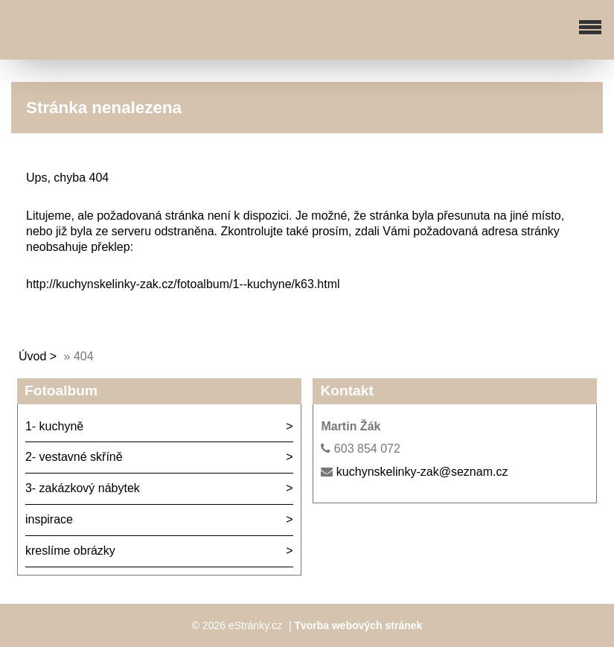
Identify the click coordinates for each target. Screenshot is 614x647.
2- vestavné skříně (74, 456)
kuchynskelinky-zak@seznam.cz (422, 471)
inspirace (49, 519)
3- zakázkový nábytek (82, 488)
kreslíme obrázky (70, 550)
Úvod (32, 356)
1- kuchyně (54, 426)
